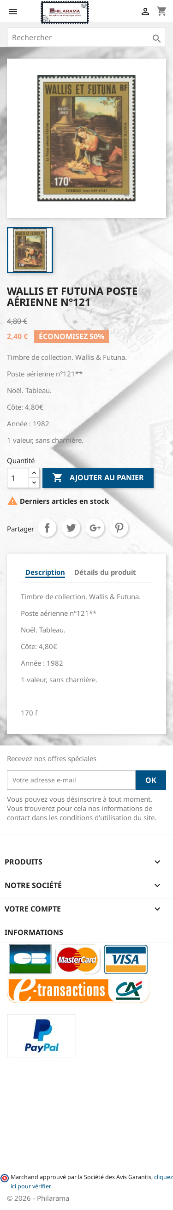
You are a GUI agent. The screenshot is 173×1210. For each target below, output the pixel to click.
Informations (34, 932)
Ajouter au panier (98, 478)
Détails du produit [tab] (105, 572)
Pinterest (119, 528)
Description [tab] (45, 572)
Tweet (71, 528)
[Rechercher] (86, 37)
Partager (47, 528)
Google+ (95, 528)
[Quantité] (18, 478)
